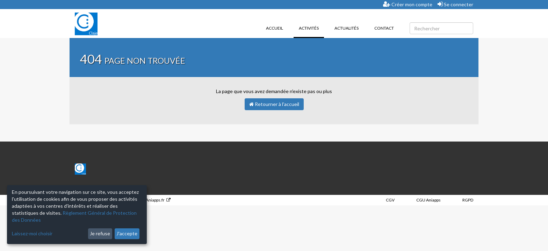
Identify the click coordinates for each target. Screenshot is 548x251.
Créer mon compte (407, 4)
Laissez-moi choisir (32, 233)
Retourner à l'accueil (274, 104)
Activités (311, 27)
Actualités (346, 28)
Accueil (274, 28)
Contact (384, 28)
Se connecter (455, 4)
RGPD (467, 200)
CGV (390, 200)
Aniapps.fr (155, 200)
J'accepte (126, 233)
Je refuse (100, 233)
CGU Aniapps (428, 200)
